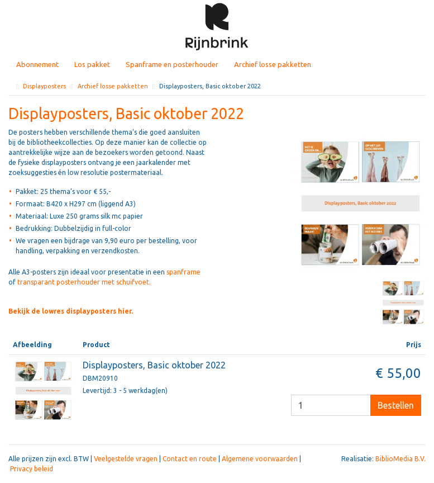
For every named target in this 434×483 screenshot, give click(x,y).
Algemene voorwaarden (260, 458)
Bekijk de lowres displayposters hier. (70, 311)
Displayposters (44, 86)
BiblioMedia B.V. (400, 458)
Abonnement (37, 64)
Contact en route (190, 458)
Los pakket (92, 64)
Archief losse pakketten (272, 64)
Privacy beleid (31, 468)
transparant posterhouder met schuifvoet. (84, 282)
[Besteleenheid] (331, 405)
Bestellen (396, 405)
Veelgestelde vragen (126, 458)
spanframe (183, 272)
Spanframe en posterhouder (172, 64)
